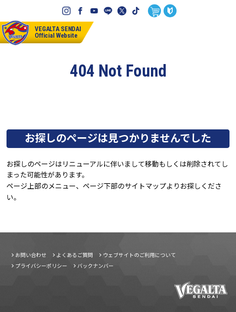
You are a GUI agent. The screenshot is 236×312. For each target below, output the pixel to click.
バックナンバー (95, 266)
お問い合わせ (30, 255)
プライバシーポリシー (41, 266)
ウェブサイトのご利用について (139, 255)
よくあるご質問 (74, 255)
